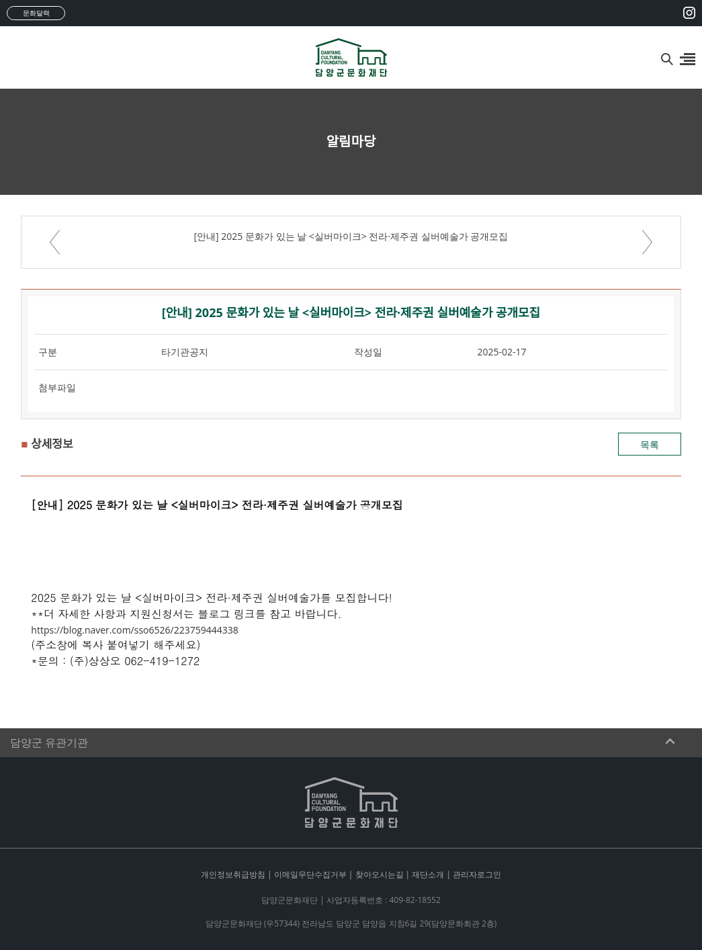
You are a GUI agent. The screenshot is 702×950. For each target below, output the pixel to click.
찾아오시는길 (379, 874)
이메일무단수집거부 (310, 874)
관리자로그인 (477, 874)
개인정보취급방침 (233, 874)
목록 (649, 444)
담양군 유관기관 (49, 742)
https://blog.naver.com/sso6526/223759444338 (134, 629)
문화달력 (36, 12)
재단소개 (428, 874)
